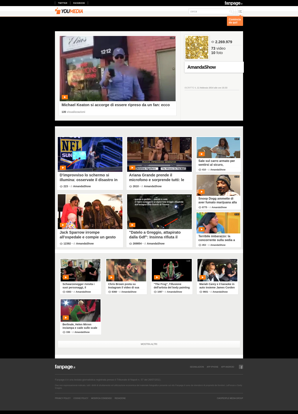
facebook (79, 3)
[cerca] (210, 11)
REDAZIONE (120, 398)
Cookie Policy (80, 398)
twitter (62, 3)
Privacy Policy (63, 398)
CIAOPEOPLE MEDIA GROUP (230, 398)
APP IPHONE (212, 367)
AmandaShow (82, 186)
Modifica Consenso (101, 398)
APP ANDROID (227, 367)
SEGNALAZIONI (197, 367)
